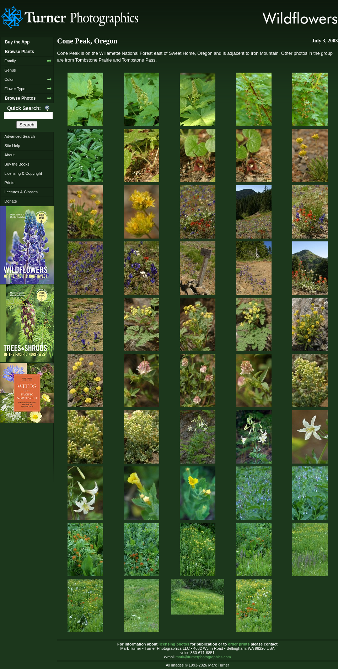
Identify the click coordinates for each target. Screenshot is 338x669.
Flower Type (14, 89)
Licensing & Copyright (23, 173)
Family (10, 61)
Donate (10, 201)
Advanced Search (19, 136)
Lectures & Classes (21, 192)
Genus (10, 70)
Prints (9, 183)
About (9, 155)
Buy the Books (16, 164)
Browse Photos (20, 98)
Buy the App (17, 42)
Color (9, 79)
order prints (239, 644)
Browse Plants (19, 51)
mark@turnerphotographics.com (203, 657)
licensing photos (174, 644)
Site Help (12, 145)
